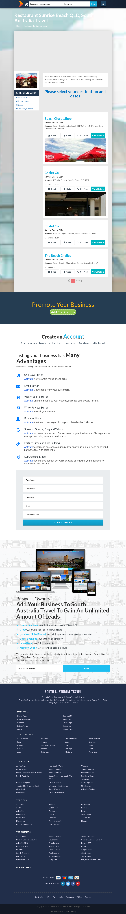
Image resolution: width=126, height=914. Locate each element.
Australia (45, 738)
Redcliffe (52, 818)
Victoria (84, 766)
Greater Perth (55, 782)
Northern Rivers (88, 772)
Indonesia (45, 752)
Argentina (93, 752)
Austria (92, 748)
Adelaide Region (88, 789)
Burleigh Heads (55, 856)
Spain (67, 742)
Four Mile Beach (22, 860)
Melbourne (85, 804)
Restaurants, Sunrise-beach (36, 26)
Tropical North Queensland (27, 786)
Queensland (21, 769)
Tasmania (85, 779)
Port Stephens (87, 782)
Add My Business (63, 312)
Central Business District (91, 840)
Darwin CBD (86, 843)
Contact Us (68, 716)
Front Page (67, 722)
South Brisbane (22, 853)
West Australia (55, 772)
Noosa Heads (22, 101)
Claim (67, 135)
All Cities (20, 804)
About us (67, 719)
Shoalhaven (86, 786)
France (44, 742)
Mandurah (20, 821)
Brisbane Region (23, 782)
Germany (92, 742)
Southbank (53, 840)
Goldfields (20, 792)
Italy (19, 742)
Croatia (20, 745)
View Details (98, 135)
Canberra (53, 811)
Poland (44, 748)
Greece (20, 748)
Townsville (85, 818)
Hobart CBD (54, 846)
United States (71, 738)
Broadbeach (54, 843)
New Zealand (94, 738)
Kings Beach (86, 850)
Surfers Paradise (88, 836)
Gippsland (20, 789)
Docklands (20, 856)
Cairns (51, 814)
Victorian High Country (58, 786)
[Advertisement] (63, 51)
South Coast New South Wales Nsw (61, 777)
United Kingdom (48, 745)
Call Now (82, 135)
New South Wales (56, 766)
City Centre (86, 853)
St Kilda (19, 850)
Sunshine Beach (23, 97)
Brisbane (85, 808)
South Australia (22, 776)
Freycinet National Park (91, 860)
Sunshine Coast (87, 776)
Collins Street (54, 850)
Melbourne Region (56, 769)
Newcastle (20, 814)
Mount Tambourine (24, 824)
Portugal (68, 748)
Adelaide (20, 811)
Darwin (84, 811)
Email (52, 135)
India (91, 745)
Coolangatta (54, 853)
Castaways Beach (24, 108)
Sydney (52, 804)
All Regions (21, 766)
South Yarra (86, 856)
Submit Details (63, 522)
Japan (19, 752)
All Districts (21, 836)
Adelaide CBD (22, 843)
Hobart (84, 821)
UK (47, 897)
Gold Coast (53, 808)
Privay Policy (68, 729)
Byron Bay (20, 818)
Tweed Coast (54, 789)
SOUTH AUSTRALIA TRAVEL (63, 691)
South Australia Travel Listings (63, 911)
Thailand (68, 752)
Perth (18, 808)
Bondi (83, 846)
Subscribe (67, 726)
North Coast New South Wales (29, 772)
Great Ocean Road (56, 792)
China (79, 897)
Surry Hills (53, 860)
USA (53, 897)
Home (18, 26)
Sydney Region (87, 769)
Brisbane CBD (22, 846)
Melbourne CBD (55, 836)
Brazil (67, 745)
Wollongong (86, 814)
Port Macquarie (55, 821)
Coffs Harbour (55, 824)
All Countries (22, 738)
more (79, 280)
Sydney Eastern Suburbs (26, 840)
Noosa (19, 105)
